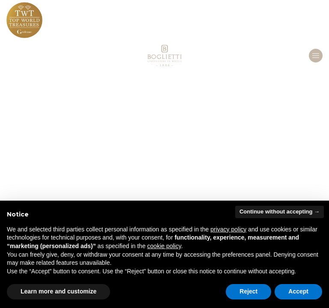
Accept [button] (298, 291)
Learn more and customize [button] (58, 291)
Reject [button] (248, 291)
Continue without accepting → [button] (279, 211)
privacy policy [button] (228, 229)
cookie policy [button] (164, 246)
